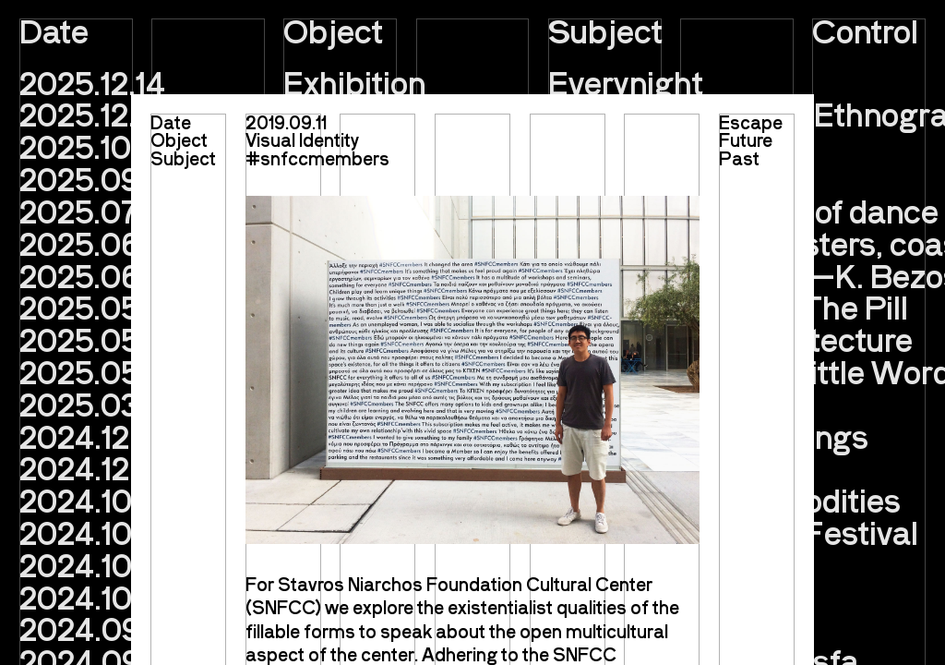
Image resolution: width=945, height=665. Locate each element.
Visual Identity (302, 139)
